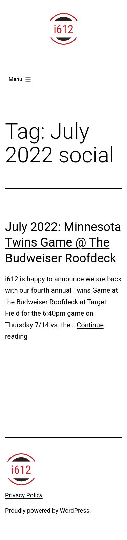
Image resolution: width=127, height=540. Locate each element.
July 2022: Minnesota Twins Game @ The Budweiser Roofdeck (63, 243)
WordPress (74, 510)
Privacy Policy (24, 495)
